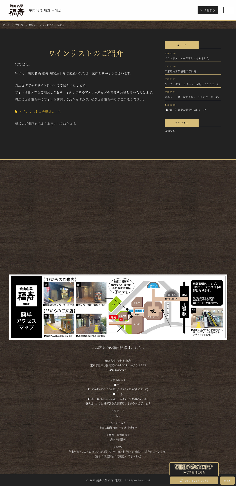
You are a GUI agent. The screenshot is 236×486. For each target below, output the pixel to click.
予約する (207, 10)
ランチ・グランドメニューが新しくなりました (192, 84)
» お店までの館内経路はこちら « (118, 347)
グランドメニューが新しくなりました (187, 58)
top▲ (227, 480)
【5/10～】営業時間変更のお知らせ (185, 110)
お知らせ (170, 130)
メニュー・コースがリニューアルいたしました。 (193, 97)
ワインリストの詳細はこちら (38, 111)
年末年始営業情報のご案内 (180, 71)
